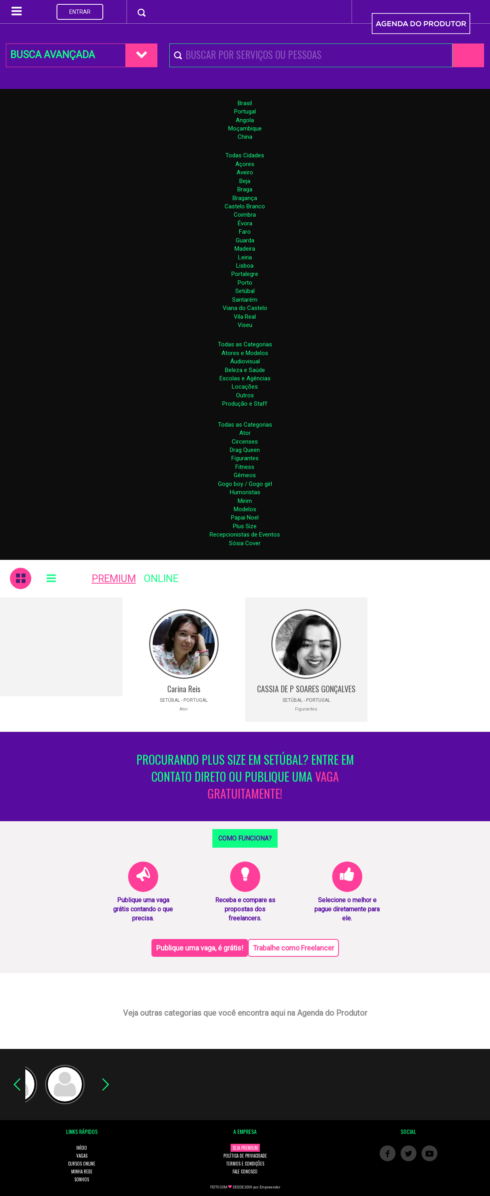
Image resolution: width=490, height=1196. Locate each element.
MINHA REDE (82, 1171)
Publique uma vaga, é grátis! (199, 948)
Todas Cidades (244, 155)
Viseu (245, 325)
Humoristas (245, 492)
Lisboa (245, 265)
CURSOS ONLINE (81, 1163)
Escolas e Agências (245, 378)
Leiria (245, 257)
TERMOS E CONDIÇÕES (245, 1163)
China (245, 136)
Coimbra (245, 214)
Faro (245, 231)
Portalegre (244, 274)
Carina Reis (184, 689)
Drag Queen (245, 449)
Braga (244, 189)
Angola (245, 120)
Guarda (245, 240)
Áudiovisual (245, 361)
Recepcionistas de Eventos (245, 534)
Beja (244, 181)
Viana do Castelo (245, 308)
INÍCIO (81, 1148)
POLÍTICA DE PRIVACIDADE (245, 1156)
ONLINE (161, 578)
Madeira (245, 248)
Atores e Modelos (244, 353)
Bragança (245, 198)
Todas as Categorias (245, 344)
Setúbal (245, 291)
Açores (244, 164)
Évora (245, 223)
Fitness (244, 466)
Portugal (245, 111)
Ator (245, 432)
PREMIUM (114, 578)
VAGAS (81, 1156)
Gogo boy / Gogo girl (245, 483)
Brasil (245, 103)
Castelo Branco (245, 206)
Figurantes (245, 458)
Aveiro (244, 172)
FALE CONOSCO (245, 1171)
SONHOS (81, 1179)
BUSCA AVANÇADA (52, 54)
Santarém (244, 299)
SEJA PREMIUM (245, 1148)
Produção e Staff (244, 403)
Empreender (269, 1187)
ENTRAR (80, 12)
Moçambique (245, 128)
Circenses (245, 441)
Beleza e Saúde (245, 370)
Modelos (245, 509)
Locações (245, 386)
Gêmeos (245, 475)
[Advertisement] (61, 646)
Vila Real (245, 316)
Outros (245, 395)
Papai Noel (245, 517)
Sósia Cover (245, 543)
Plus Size (245, 526)
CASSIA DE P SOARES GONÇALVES (306, 689)
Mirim (245, 500)
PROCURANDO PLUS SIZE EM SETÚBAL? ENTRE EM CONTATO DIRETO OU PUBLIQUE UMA (245, 776)
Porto (245, 282)
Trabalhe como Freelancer (293, 948)
